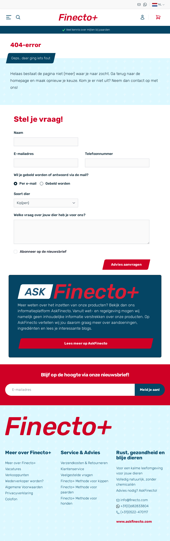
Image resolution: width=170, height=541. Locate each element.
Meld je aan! (150, 389)
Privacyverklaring (19, 493)
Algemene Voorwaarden (24, 487)
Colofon (11, 499)
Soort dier (22, 194)
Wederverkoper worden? (24, 481)
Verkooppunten (17, 474)
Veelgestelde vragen (77, 474)
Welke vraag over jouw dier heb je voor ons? (49, 215)
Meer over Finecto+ (20, 462)
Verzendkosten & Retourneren (84, 462)
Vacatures (13, 468)
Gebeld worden (57, 183)
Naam (18, 133)
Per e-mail (27, 183)
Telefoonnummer (99, 154)
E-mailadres (24, 154)
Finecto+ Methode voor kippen (84, 481)
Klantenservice (72, 468)
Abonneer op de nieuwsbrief (43, 251)
